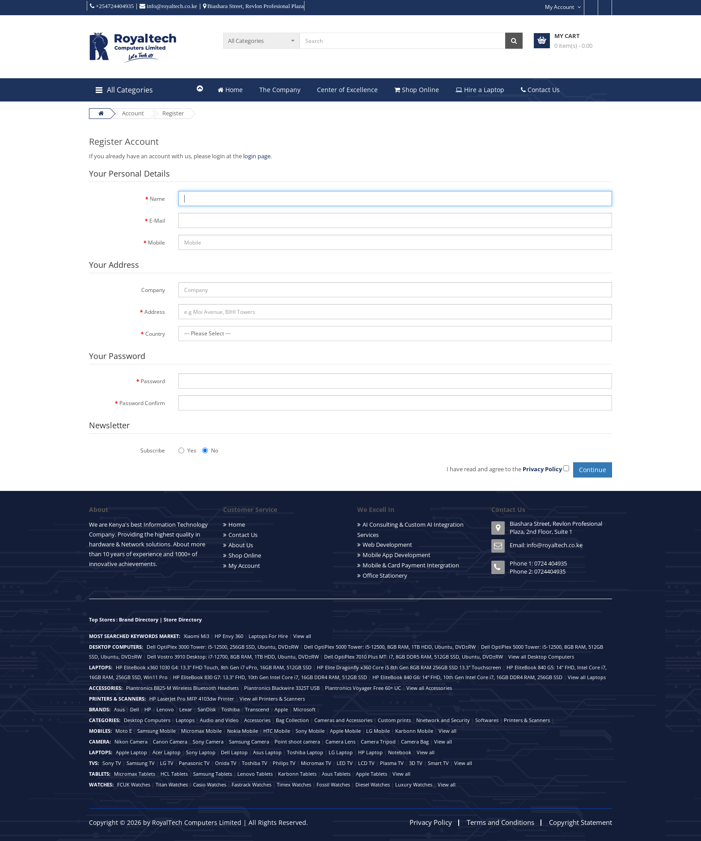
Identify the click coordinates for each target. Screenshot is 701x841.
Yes (187, 450)
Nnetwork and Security (443, 720)
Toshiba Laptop (305, 752)
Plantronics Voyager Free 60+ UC (363, 688)
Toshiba (230, 709)
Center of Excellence (347, 89)
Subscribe (152, 450)
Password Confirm (142, 403)
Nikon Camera (131, 741)
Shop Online (416, 89)
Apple (281, 709)
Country (155, 334)
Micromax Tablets (134, 773)
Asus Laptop (267, 752)
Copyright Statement (580, 822)
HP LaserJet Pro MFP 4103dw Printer (191, 698)
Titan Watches (172, 784)
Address (154, 312)
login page (256, 156)
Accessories (257, 720)
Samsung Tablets (212, 773)
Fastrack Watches (251, 784)
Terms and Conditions (500, 822)
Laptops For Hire (268, 636)
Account (133, 113)
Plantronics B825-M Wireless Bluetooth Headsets (182, 688)
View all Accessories (429, 688)
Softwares (486, 720)
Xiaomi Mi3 (196, 636)
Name (157, 199)
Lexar (185, 709)
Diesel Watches (372, 784)
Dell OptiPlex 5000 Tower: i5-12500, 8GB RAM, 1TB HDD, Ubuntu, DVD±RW (390, 646)
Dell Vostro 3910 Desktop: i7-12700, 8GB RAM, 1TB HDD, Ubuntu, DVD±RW (233, 656)
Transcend (257, 709)
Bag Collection (292, 720)
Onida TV (225, 763)
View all (302, 636)
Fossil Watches (333, 784)
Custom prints (394, 720)
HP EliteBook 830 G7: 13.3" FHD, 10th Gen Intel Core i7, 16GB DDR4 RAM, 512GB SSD (270, 677)
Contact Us (540, 89)
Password (153, 381)
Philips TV (284, 763)
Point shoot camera (297, 741)
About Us (240, 545)
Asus (119, 709)
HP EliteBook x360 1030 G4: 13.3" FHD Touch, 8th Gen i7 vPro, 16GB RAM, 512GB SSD (214, 667)
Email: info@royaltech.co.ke (546, 545)
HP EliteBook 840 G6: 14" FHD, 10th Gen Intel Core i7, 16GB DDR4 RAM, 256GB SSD (467, 677)
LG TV (166, 763)
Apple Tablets (371, 773)
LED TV (345, 763)
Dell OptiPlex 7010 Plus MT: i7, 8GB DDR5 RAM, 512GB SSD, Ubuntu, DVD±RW (413, 656)
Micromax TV (316, 763)
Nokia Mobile (242, 730)
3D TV (415, 763)
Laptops (185, 720)
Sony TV (111, 763)
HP (147, 709)
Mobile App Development (397, 555)
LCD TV (366, 763)
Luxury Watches (413, 784)
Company (153, 290)
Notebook (399, 752)
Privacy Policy (431, 822)
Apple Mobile (345, 730)
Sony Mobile (310, 730)
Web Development (387, 545)
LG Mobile (378, 730)
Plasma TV (392, 763)
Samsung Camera (249, 741)
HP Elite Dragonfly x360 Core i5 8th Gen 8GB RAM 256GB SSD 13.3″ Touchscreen (409, 667)
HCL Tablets (174, 773)
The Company (279, 89)
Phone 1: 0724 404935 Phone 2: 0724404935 (538, 567)
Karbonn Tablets (297, 773)
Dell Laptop (234, 752)
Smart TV (438, 763)
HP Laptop (370, 752)
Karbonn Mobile (414, 730)
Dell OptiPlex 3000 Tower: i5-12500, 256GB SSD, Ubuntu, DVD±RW (223, 646)
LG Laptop (341, 752)
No (210, 450)
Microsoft (304, 709)
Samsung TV (141, 763)
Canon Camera (170, 741)
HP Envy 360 (229, 636)
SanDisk (207, 709)
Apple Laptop (131, 752)
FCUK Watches (133, 784)
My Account (244, 566)
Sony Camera (208, 741)
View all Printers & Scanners (272, 698)
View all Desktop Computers (541, 656)
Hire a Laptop (480, 89)
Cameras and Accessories (343, 720)
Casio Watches (209, 784)
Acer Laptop (166, 752)
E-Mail (157, 220)
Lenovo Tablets (255, 773)
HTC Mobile (276, 730)
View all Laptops (587, 677)
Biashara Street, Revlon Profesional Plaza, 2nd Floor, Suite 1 (556, 528)
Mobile (156, 242)
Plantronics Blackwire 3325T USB (282, 688)
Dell (134, 709)
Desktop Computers (147, 720)
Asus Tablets (336, 773)
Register (173, 113)
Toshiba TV (254, 763)
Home (230, 89)
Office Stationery (385, 575)
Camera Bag (415, 741)
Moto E (123, 730)
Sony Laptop (200, 752)
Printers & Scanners (527, 720)
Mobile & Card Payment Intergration (411, 565)
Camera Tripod (378, 741)
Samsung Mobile (156, 730)
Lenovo (165, 709)
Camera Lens (340, 741)
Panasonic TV (194, 763)
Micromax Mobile (201, 730)
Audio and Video (219, 720)
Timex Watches (294, 784)
